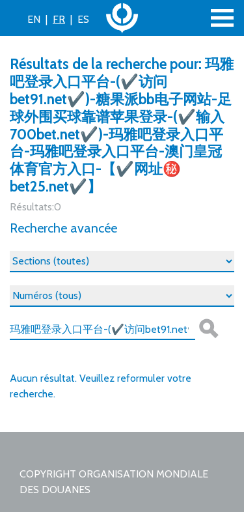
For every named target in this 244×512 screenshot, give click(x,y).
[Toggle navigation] (222, 18)
